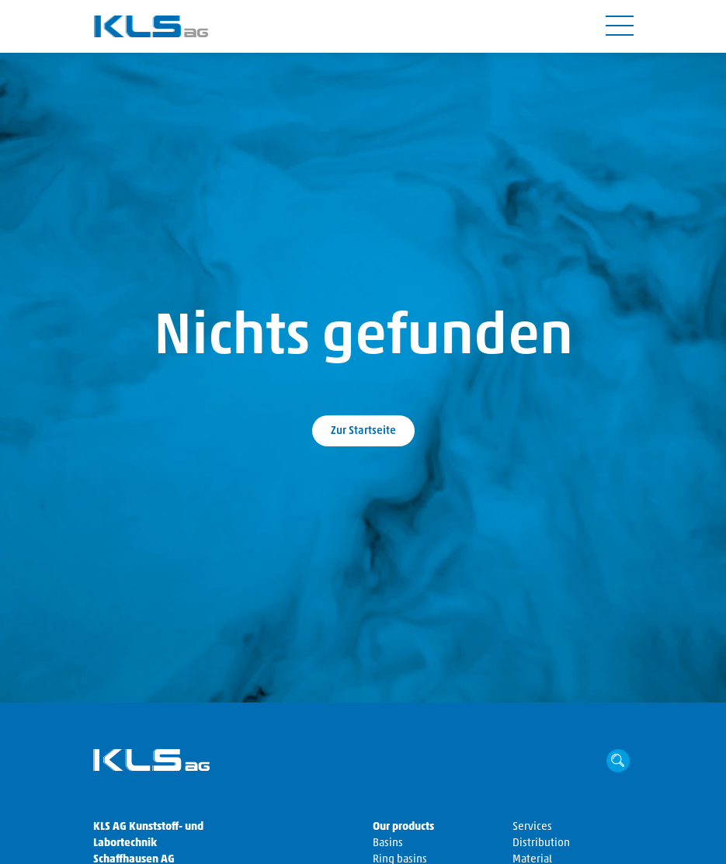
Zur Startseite (363, 431)
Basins (388, 843)
